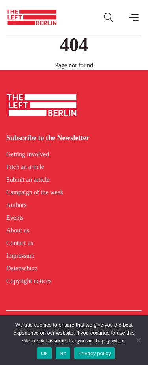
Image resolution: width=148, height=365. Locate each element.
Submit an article (27, 179)
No (63, 353)
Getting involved (27, 154)
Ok (44, 353)
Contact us (19, 243)
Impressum (20, 255)
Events (15, 217)
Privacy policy (94, 353)
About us (17, 230)
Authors (16, 205)
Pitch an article (25, 166)
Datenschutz (21, 268)
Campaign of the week (34, 192)
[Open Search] (108, 17)
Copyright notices (28, 281)
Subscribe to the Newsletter (47, 138)
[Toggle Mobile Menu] (134, 17)
